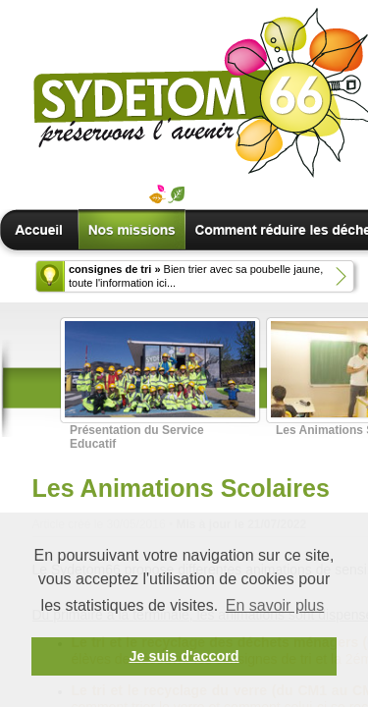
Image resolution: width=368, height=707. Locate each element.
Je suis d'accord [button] (183, 656)
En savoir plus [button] (275, 605)
